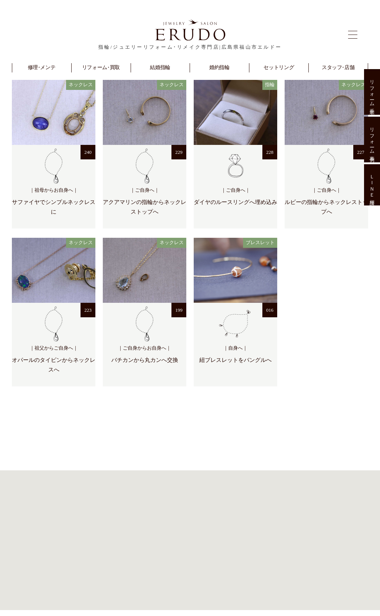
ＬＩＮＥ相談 (372, 185)
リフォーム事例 (372, 139)
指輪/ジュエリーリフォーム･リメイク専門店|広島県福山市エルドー (190, 47)
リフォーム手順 (372, 92)
